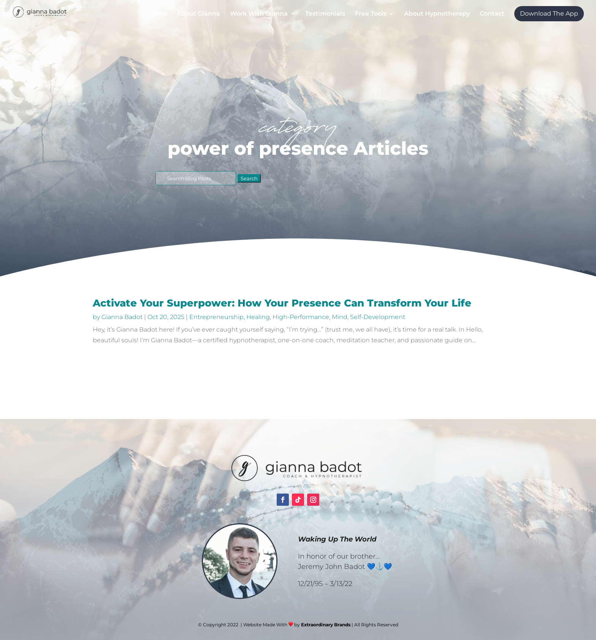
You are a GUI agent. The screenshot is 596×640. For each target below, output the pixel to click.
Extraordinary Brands (325, 624)
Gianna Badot (122, 317)
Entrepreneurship (216, 317)
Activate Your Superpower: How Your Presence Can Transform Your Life (282, 303)
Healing (258, 317)
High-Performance (301, 317)
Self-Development (377, 317)
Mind (339, 317)
